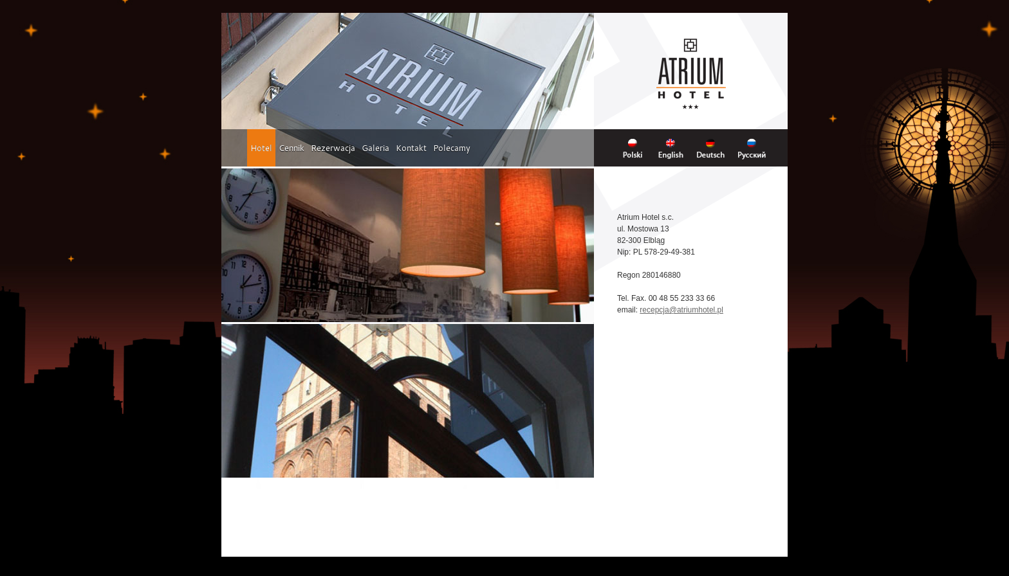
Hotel (261, 148)
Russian (756, 147)
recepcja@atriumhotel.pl (681, 309)
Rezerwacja (333, 148)
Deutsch (715, 147)
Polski (635, 147)
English (674, 147)
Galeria (375, 148)
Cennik (291, 148)
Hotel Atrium (691, 74)
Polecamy (451, 148)
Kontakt (411, 148)
